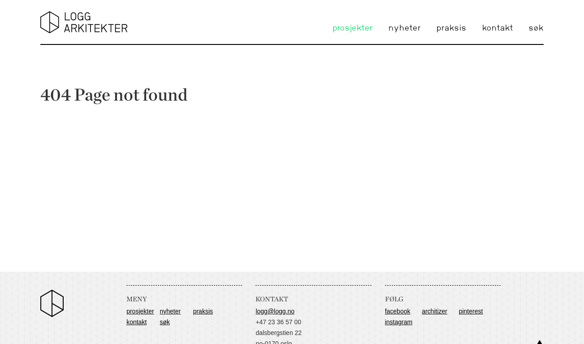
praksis (452, 28)
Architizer (434, 311)
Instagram (398, 322)
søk (536, 28)
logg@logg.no (274, 311)
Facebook (398, 311)
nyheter (405, 28)
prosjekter (353, 28)
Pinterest (471, 311)
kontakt (497, 28)
